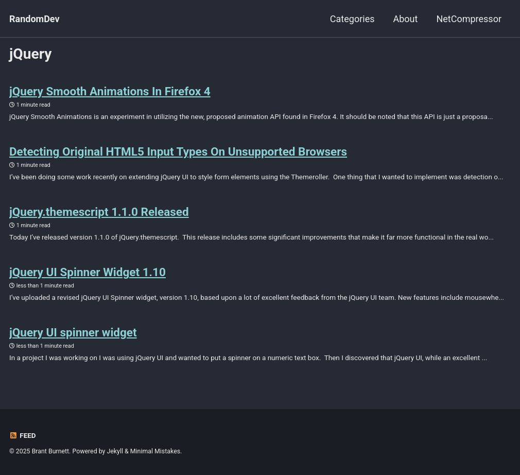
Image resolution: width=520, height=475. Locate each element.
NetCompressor (468, 18)
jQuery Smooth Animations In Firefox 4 (110, 91)
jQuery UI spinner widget (73, 332)
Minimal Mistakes (155, 451)
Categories (352, 18)
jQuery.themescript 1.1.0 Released (99, 211)
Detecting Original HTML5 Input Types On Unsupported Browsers (178, 151)
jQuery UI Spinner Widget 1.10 (87, 272)
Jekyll (115, 451)
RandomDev (34, 18)
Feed (22, 435)
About (405, 18)
